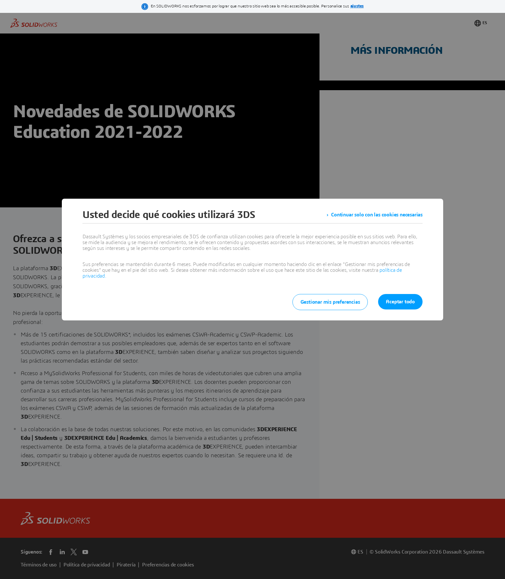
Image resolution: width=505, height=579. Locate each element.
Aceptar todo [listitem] (400, 301)
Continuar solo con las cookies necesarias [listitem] (377, 214)
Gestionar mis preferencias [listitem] (330, 302)
